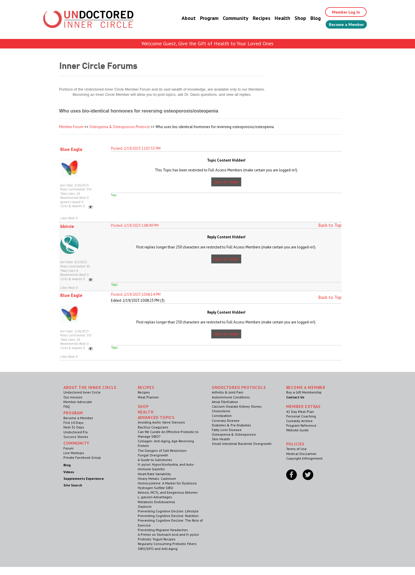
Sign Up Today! (226, 182)
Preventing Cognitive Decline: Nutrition (168, 516)
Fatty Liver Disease (227, 430)
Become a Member (343, 25)
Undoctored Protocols (239, 387)
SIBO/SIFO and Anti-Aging (158, 548)
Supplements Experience (83, 478)
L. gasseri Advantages (155, 497)
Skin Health (221, 439)
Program (203, 18)
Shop (294, 18)
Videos (68, 472)
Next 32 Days (73, 427)
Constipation (222, 415)
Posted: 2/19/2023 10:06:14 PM (136, 294)
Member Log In (342, 12)
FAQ (66, 406)
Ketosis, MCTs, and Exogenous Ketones (168, 492)
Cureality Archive (299, 421)
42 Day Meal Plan (300, 411)
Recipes (255, 18)
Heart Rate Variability (154, 474)
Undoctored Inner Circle (82, 392)
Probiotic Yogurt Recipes (157, 539)
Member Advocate (77, 402)
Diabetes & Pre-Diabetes (231, 425)
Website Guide (297, 430)
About (182, 18)
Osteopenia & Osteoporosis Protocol (119, 126)
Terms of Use (296, 449)
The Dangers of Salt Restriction (162, 450)
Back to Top (330, 225)
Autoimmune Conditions (231, 397)
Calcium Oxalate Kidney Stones (237, 406)
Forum (68, 448)
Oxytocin (145, 506)
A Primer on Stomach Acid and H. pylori (168, 534)
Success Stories (75, 436)
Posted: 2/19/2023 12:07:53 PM (136, 148)
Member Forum (71, 126)
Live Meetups (73, 453)
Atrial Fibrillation (225, 402)
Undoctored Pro (75, 432)
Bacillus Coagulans (153, 427)
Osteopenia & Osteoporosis (234, 434)
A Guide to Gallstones (155, 460)
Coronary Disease (225, 420)
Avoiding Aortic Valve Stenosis (161, 422)
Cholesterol (221, 411)
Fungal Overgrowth (153, 455)
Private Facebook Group (82, 457)
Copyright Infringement (304, 458)
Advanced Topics (156, 417)
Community (229, 18)
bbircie (67, 226)
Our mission (72, 397)
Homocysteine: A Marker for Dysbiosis (167, 483)
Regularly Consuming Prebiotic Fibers (167, 544)
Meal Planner (148, 397)
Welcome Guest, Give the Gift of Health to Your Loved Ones (207, 43)
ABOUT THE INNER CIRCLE (89, 387)
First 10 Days (73, 422)
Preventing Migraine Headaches (163, 530)
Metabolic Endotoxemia (156, 502)
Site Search (72, 485)
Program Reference (301, 425)
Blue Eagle (71, 149)
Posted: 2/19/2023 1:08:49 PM (135, 225)
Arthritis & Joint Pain (227, 392)
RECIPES (146, 387)
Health (276, 18)
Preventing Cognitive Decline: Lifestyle (168, 511)
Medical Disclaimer (301, 454)
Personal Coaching (301, 416)
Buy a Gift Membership (304, 392)
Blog (309, 18)
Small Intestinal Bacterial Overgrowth (241, 443)
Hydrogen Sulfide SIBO (155, 488)
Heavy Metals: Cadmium (157, 478)
